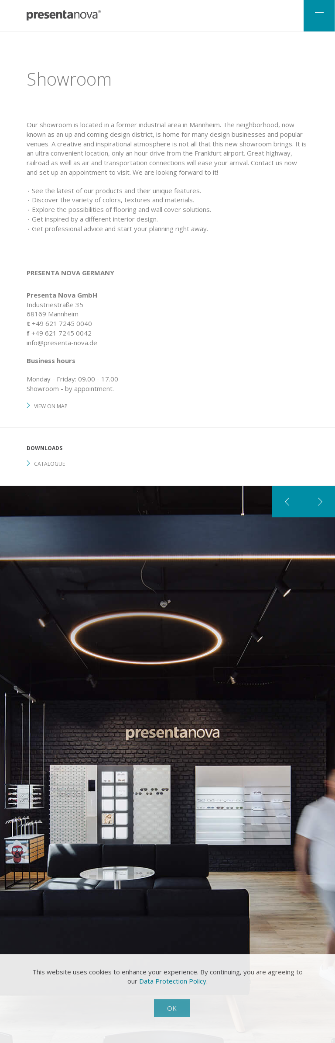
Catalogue (49, 464)
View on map (51, 406)
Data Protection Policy (172, 981)
